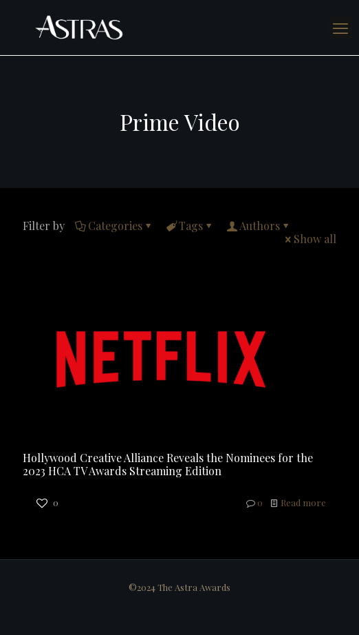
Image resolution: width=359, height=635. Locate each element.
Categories (114, 225)
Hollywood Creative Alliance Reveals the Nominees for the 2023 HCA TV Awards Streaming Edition (168, 464)
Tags (190, 225)
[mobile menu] (340, 27)
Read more (303, 502)
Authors (258, 225)
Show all (309, 238)
